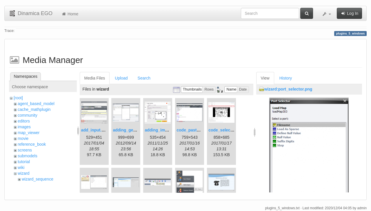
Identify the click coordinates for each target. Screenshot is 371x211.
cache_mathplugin (34, 109)
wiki (21, 167)
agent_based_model (36, 103)
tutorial (24, 161)
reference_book (32, 144)
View (265, 78)
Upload (121, 78)
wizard (23, 173)
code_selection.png (227, 130)
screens (25, 150)
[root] (18, 97)
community (27, 115)
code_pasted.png (193, 130)
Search (144, 78)
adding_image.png (163, 130)
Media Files (94, 78)
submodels (27, 156)
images (24, 127)
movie (23, 138)
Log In (349, 13)
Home (69, 14)
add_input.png (95, 130)
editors (24, 121)
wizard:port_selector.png (288, 89)
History (285, 78)
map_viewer (28, 132)
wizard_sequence (37, 179)
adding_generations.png (136, 130)
